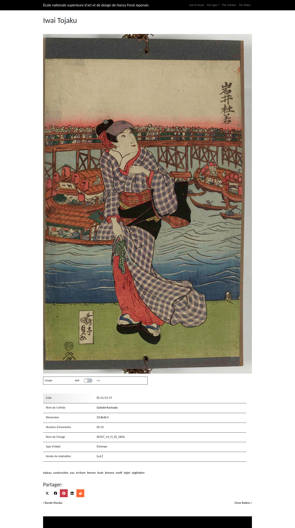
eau (72, 472)
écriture (81, 472)
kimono (109, 472)
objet (127, 472)
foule (100, 472)
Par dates (244, 5)
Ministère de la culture (71, 517)
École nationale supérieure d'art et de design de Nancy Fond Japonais (96, 5)
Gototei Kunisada (107, 407)
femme (91, 472)
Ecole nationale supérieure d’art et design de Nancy (196, 517)
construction (60, 472)
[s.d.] (100, 456)
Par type (212, 5)
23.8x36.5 (103, 417)
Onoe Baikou (243, 503)
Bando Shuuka (52, 503)
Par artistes (229, 5)
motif (119, 472)
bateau (47, 472)
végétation (138, 472)
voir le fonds (196, 5)
